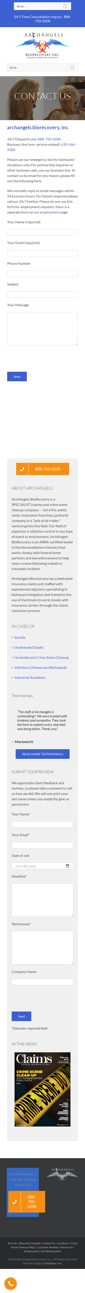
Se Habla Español (51, 1251)
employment (50, 212)
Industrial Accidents (29, 677)
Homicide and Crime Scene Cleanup (41, 657)
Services (12, 1243)
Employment (31, 1251)
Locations (62, 1243)
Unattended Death (28, 647)
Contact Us (48, 1243)
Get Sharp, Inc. (53, 1263)
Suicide (19, 637)
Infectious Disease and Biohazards (40, 667)
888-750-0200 (49, 139)
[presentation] (41, 358)
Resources (66, 1247)
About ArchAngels (29, 1243)
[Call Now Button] (10, 1283)
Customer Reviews (48, 1247)
